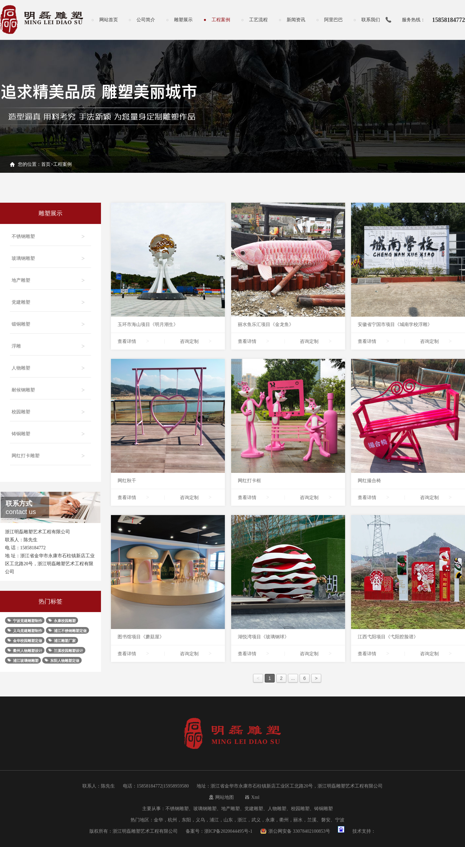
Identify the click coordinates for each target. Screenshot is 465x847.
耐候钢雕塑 (49, 387)
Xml (255, 797)
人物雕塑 (49, 365)
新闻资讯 (296, 19)
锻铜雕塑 (49, 321)
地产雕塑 (49, 277)
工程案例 (221, 19)
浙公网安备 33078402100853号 (299, 831)
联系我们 (370, 19)
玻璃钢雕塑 (49, 256)
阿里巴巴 (333, 19)
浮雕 (49, 343)
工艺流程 (258, 19)
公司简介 (146, 19)
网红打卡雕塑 (49, 453)
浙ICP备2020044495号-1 (228, 831)
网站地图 (224, 797)
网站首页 (108, 19)
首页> (47, 164)
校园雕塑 (49, 409)
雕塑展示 (183, 19)
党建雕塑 (49, 299)
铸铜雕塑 (49, 431)
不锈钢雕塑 (49, 234)
